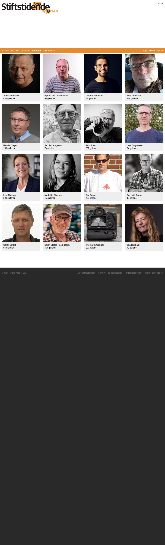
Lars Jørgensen (134, 145)
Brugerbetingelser (133, 273)
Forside (5, 50)
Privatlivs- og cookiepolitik (110, 273)
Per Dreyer (91, 195)
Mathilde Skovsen (53, 195)
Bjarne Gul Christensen (56, 95)
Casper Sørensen (94, 95)
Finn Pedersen (134, 95)
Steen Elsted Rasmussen (57, 245)
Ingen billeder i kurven (153, 50)
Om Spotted (49, 50)
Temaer (25, 50)
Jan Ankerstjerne (53, 145)
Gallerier (15, 50)
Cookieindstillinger (86, 273)
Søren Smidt (9, 245)
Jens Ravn (91, 145)
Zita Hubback (133, 245)
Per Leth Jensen (135, 195)
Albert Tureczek (11, 95)
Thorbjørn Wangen (95, 245)
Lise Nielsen (9, 195)
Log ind (160, 3)
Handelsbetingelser (154, 273)
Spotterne (36, 50)
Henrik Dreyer (10, 145)
